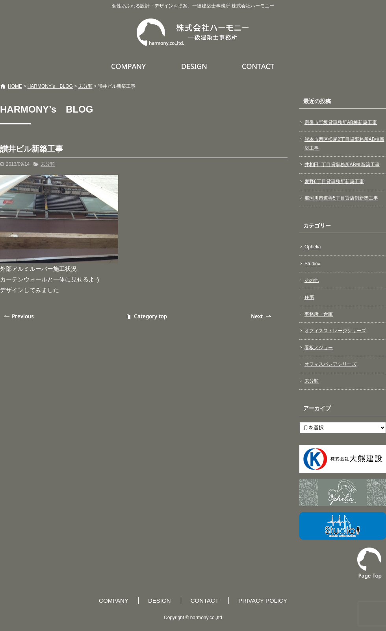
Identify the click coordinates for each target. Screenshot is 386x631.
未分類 (85, 86)
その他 (311, 280)
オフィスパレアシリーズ (330, 364)
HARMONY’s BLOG (50, 86)
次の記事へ (262, 316)
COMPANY (130, 66)
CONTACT (258, 66)
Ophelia (312, 247)
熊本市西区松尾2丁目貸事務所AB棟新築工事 (344, 144)
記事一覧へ (145, 316)
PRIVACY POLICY (262, 600)
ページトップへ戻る (369, 563)
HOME (15, 86)
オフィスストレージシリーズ (335, 330)
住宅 (309, 297)
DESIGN (195, 66)
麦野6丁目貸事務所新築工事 (334, 181)
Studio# (312, 263)
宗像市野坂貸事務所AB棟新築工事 (340, 122)
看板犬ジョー (318, 347)
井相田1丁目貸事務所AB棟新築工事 (342, 164)
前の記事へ (19, 316)
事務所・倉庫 (318, 314)
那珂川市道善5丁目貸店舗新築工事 (341, 198)
